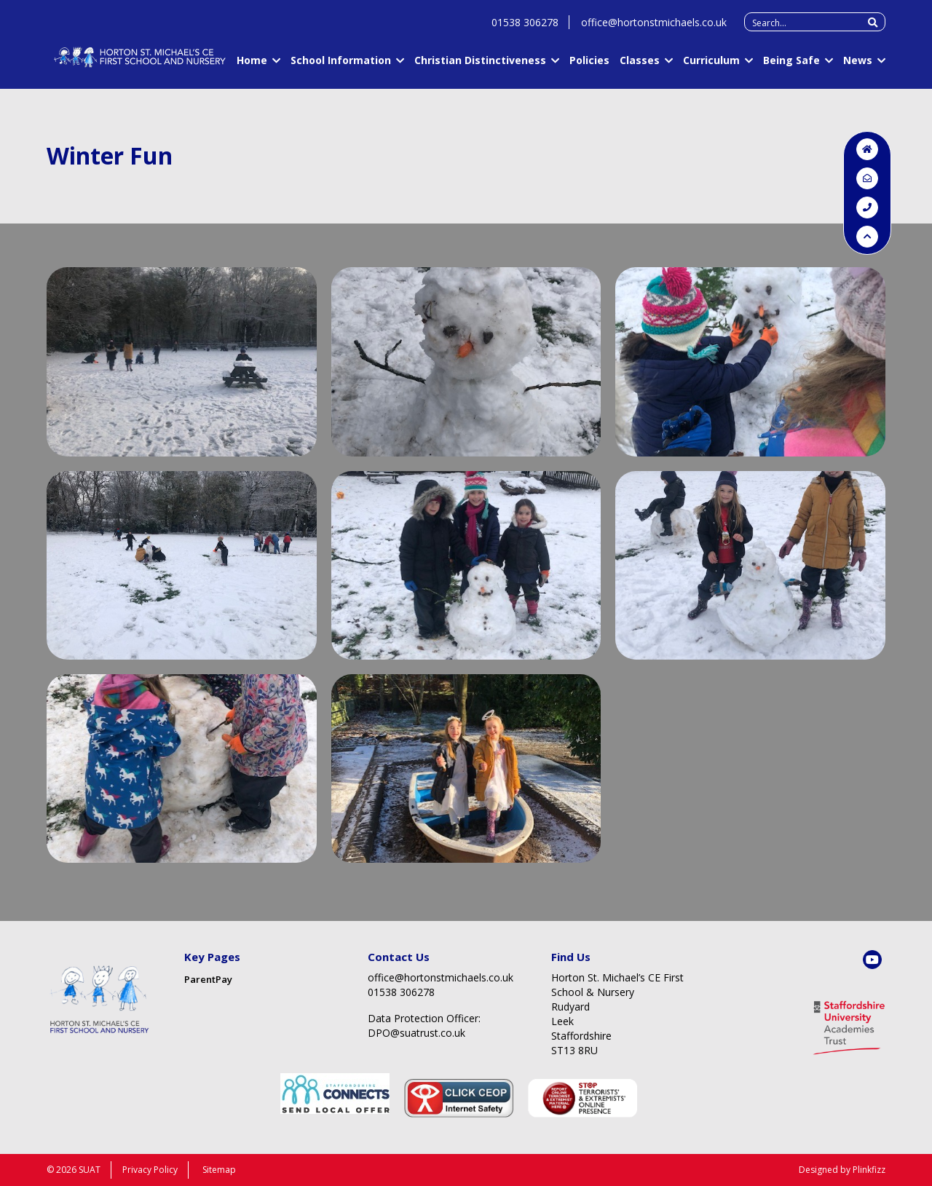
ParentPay (208, 979)
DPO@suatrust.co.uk (416, 1033)
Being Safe (791, 66)
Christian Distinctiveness (480, 66)
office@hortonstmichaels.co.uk (654, 28)
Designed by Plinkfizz (842, 1169)
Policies (589, 66)
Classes (640, 66)
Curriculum (711, 66)
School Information (341, 66)
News (857, 66)
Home (252, 66)
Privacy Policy (150, 1169)
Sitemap (219, 1169)
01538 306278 (524, 28)
